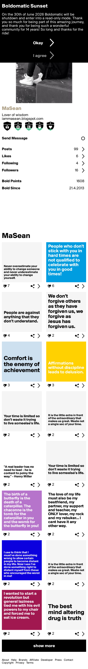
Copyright (8, 662)
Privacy (20, 662)
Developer (47, 660)
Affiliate (34, 660)
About (5, 660)
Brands (23, 660)
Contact (68, 660)
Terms (30, 662)
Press (58, 660)
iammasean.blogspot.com (22, 119)
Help (14, 660)
